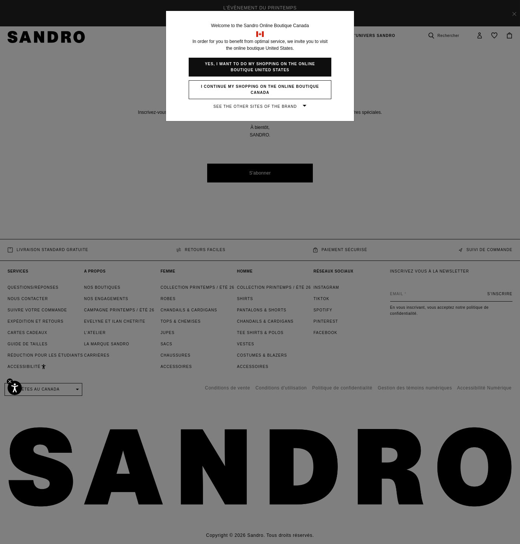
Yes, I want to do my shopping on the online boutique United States (260, 67)
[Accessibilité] (15, 388)
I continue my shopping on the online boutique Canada (260, 89)
